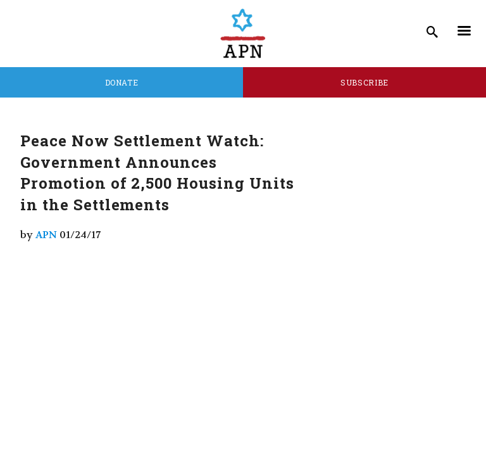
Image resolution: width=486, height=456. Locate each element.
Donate (122, 82)
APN (46, 234)
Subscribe (364, 82)
